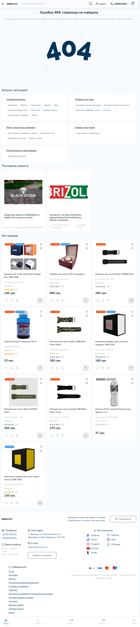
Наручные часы (47, 133)
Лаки (56, 105)
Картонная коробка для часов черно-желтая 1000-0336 (22, 478)
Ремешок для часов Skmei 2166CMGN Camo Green (68, 343)
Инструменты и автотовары (21, 150)
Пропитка (35, 110)
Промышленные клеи (18, 110)
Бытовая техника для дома (88, 105)
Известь (24, 105)
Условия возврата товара (21, 597)
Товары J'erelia (35, 138)
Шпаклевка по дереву (18, 115)
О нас (11, 571)
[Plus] (17, 300)
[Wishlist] (41, 244)
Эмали (34, 115)
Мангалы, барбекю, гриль (88, 110)
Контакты (13, 601)
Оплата (12, 578)
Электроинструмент (17, 156)
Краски (47, 105)
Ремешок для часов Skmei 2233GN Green (20, 410)
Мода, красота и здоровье (20, 127)
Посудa (106, 110)
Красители (36, 105)
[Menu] (3, 4)
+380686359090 (9, 537)
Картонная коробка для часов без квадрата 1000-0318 (111, 343)
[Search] (90, 3)
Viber (111, 539)
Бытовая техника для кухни (116, 105)
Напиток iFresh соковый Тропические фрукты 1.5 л (113, 410)
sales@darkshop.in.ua (37, 547)
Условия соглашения (19, 586)
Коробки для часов (17, 138)
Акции (12, 612)
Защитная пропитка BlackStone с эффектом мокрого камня (22, 216)
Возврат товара (16, 605)
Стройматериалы (15, 99)
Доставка (13, 575)
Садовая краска (50, 110)
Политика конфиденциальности (24, 582)
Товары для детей (85, 127)
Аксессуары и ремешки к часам (22, 133)
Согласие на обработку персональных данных (31, 593)
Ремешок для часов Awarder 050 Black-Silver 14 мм (68, 410)
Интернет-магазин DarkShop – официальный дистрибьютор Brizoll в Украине (66, 217)
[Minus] (6, 300)
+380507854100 (9, 534)
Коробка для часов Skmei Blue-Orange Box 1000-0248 (22, 275)
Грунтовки (12, 105)
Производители (16, 608)
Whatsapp (113, 544)
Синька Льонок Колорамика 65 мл (20, 341)
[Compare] (41, 248)
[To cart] (40, 300)
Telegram (113, 535)
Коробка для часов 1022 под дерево (67, 274)
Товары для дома (84, 99)
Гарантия (13, 590)
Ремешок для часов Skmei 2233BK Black (114, 274)
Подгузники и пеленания (87, 133)
